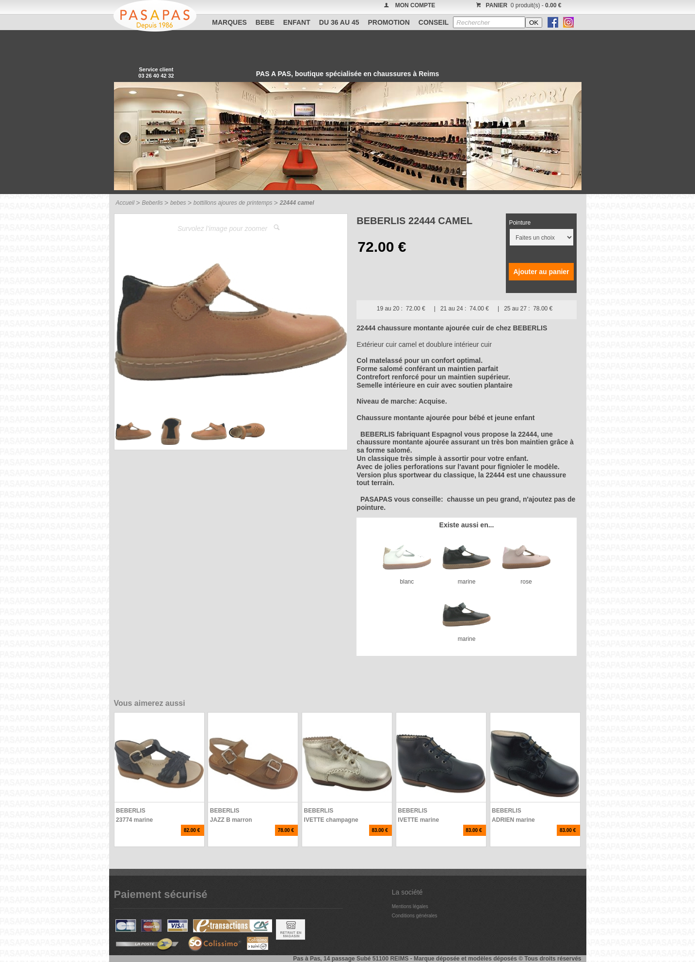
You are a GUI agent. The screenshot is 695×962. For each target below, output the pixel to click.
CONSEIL (434, 22)
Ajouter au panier (541, 272)
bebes (178, 202)
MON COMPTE (415, 5)
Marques (229, 22)
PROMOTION (389, 22)
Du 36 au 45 (339, 22)
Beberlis (152, 202)
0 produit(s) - (518, 5)
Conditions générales (414, 915)
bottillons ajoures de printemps (233, 202)
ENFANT (296, 22)
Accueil (125, 202)
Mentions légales (410, 906)
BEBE (265, 22)
